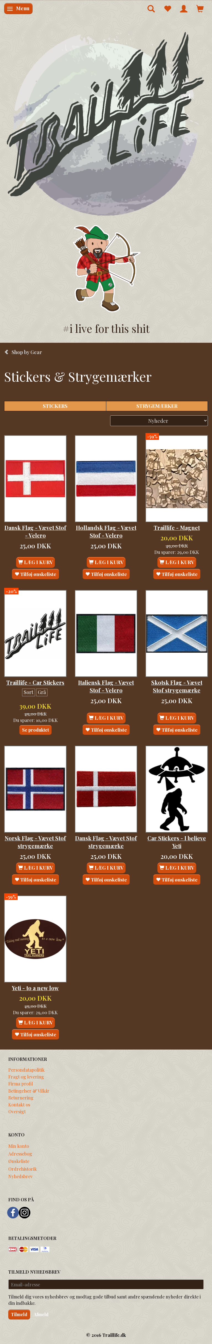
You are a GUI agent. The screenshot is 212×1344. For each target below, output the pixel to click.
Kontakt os (19, 1104)
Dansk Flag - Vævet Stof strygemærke (106, 842)
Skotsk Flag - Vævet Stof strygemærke (176, 686)
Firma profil (20, 1083)
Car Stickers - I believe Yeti (176, 842)
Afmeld (41, 1314)
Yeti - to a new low (35, 988)
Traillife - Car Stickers (35, 682)
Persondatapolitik (26, 1070)
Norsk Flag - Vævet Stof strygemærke (35, 842)
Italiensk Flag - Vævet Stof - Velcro (106, 686)
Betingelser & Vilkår (28, 1091)
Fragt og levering (26, 1077)
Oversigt (17, 1111)
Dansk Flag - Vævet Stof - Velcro (35, 531)
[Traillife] (106, 123)
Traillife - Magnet (177, 527)
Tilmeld (19, 1314)
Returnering (20, 1098)
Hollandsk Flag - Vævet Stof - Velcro (106, 531)
